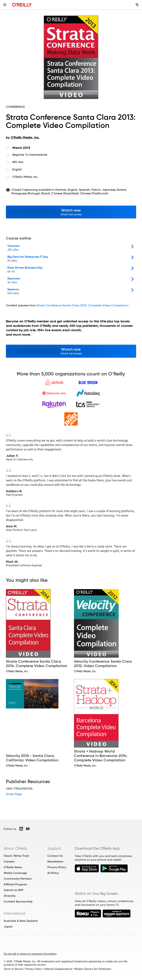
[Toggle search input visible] (137, 4)
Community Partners (18, 879)
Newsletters (55, 861)
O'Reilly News (13, 867)
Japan (8, 926)
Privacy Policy (56, 867)
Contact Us (55, 856)
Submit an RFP (13, 890)
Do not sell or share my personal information (30, 954)
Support (54, 848)
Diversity (10, 896)
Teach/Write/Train (16, 856)
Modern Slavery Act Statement (93, 969)
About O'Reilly (15, 848)
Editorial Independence (58, 969)
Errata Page (14, 794)
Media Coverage (15, 873)
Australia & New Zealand (21, 921)
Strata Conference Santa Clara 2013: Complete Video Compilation (83, 305)
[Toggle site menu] (4, 4)
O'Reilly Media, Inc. (25, 177)
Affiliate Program (15, 884)
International (14, 913)
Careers (9, 861)
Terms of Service (13, 969)
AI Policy (53, 873)
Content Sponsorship (18, 901)
